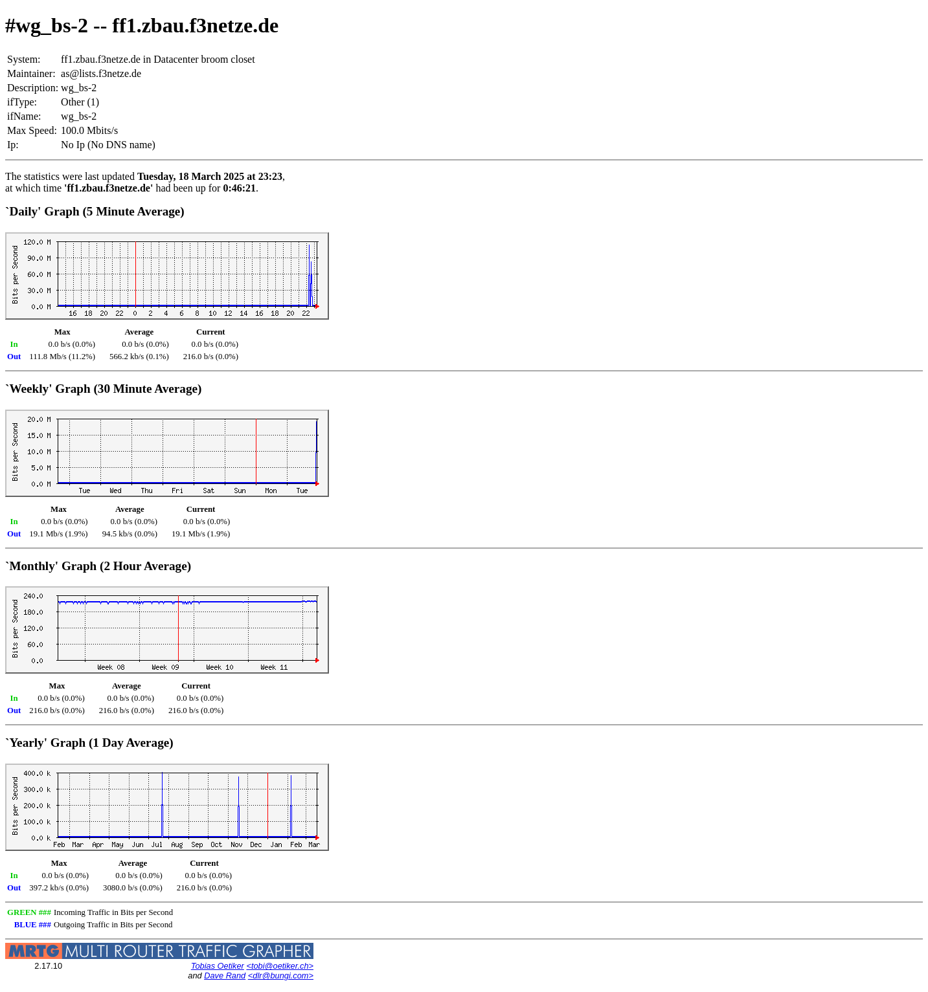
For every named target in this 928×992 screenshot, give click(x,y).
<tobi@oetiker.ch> (279, 966)
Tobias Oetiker (217, 966)
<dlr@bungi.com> (280, 975)
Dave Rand (224, 975)
